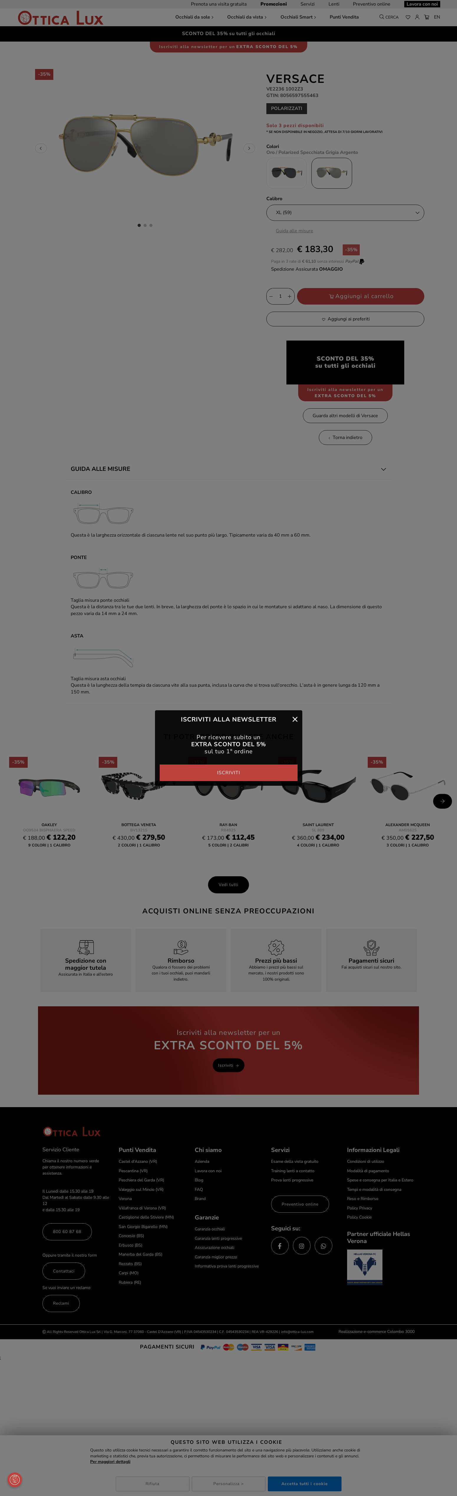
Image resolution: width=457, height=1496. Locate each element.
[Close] (295, 718)
